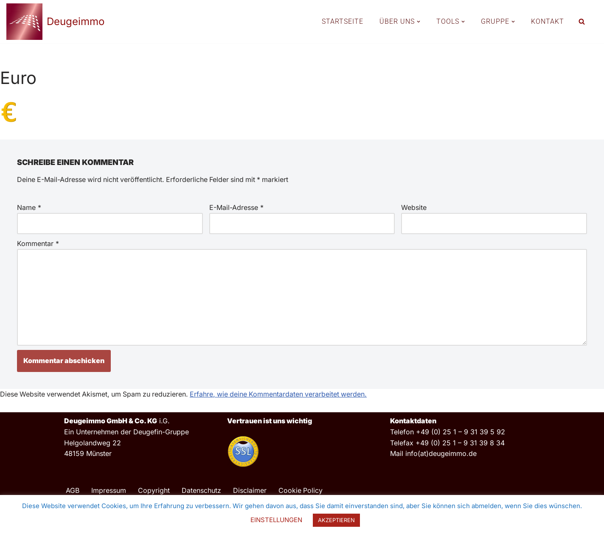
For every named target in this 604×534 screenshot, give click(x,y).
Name (29, 207)
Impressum (108, 490)
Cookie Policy (300, 490)
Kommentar (38, 243)
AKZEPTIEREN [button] (336, 520)
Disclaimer (250, 490)
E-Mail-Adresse (236, 207)
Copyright (154, 490)
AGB (72, 490)
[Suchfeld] (582, 21)
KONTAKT (547, 21)
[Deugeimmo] (55, 21)
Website (414, 207)
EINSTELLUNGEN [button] (276, 520)
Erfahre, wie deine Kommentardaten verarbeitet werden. (282, 394)
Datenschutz (201, 490)
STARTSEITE (342, 21)
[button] (418, 21)
